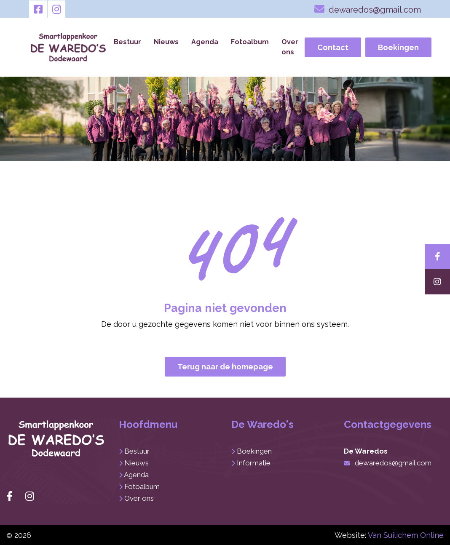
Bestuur (127, 42)
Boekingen (398, 47)
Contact (332, 47)
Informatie (254, 463)
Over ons (289, 47)
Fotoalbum (250, 42)
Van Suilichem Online (406, 535)
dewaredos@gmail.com (367, 9)
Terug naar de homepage (225, 366)
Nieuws (166, 42)
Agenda (204, 42)
